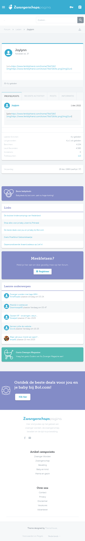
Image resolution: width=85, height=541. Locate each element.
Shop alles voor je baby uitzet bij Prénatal (21, 223)
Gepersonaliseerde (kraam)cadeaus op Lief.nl (23, 244)
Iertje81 (13, 339)
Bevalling (42, 465)
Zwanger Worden (42, 456)
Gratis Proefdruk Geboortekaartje (18, 237)
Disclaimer (43, 501)
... (4, 20)
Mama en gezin (42, 474)
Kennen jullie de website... (21, 326)
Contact (42, 492)
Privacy (42, 497)
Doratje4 (13, 318)
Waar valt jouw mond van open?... (24, 337)
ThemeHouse (51, 528)
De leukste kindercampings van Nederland (22, 215)
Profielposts (11, 96)
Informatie (68, 96)
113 (79, 156)
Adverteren (42, 510)
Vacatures (42, 505)
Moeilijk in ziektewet (19, 305)
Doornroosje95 (16, 307)
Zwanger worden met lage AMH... (24, 294)
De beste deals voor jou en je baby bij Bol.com (24, 230)
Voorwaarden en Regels (32, 536)
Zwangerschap (42, 461)
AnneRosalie (15, 297)
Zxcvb (12, 329)
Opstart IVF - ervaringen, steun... (24, 316)
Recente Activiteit (34, 96)
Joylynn (15, 105)
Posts (53, 96)
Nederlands (53, 536)
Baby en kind (42, 469)
